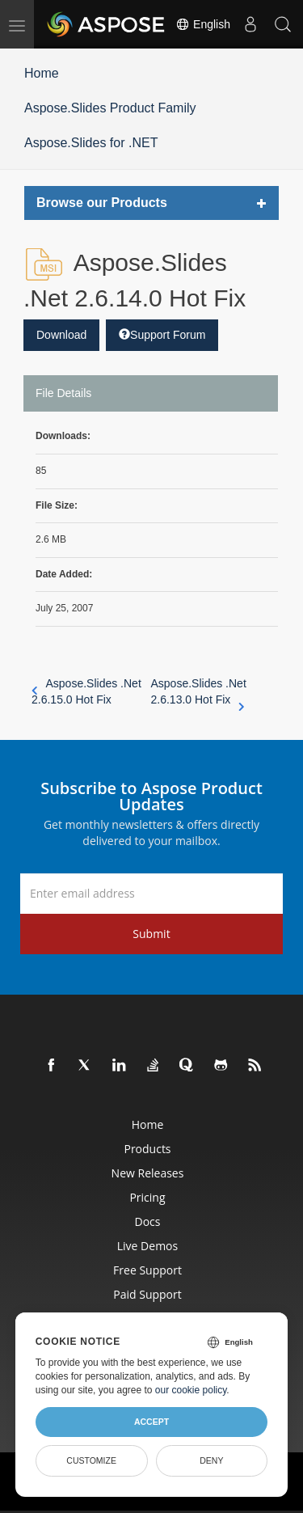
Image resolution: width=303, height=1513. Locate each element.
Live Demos (147, 1245)
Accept (151, 1421)
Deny (211, 1460)
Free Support (147, 1270)
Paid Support (147, 1294)
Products (147, 1148)
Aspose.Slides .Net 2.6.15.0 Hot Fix (86, 691)
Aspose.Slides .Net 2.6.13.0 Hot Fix (198, 692)
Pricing (147, 1197)
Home (41, 73)
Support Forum (162, 334)
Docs (148, 1221)
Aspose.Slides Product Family (110, 108)
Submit (151, 933)
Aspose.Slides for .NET (91, 143)
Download (61, 334)
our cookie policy (191, 1390)
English (202, 24)
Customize (91, 1460)
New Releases (148, 1173)
